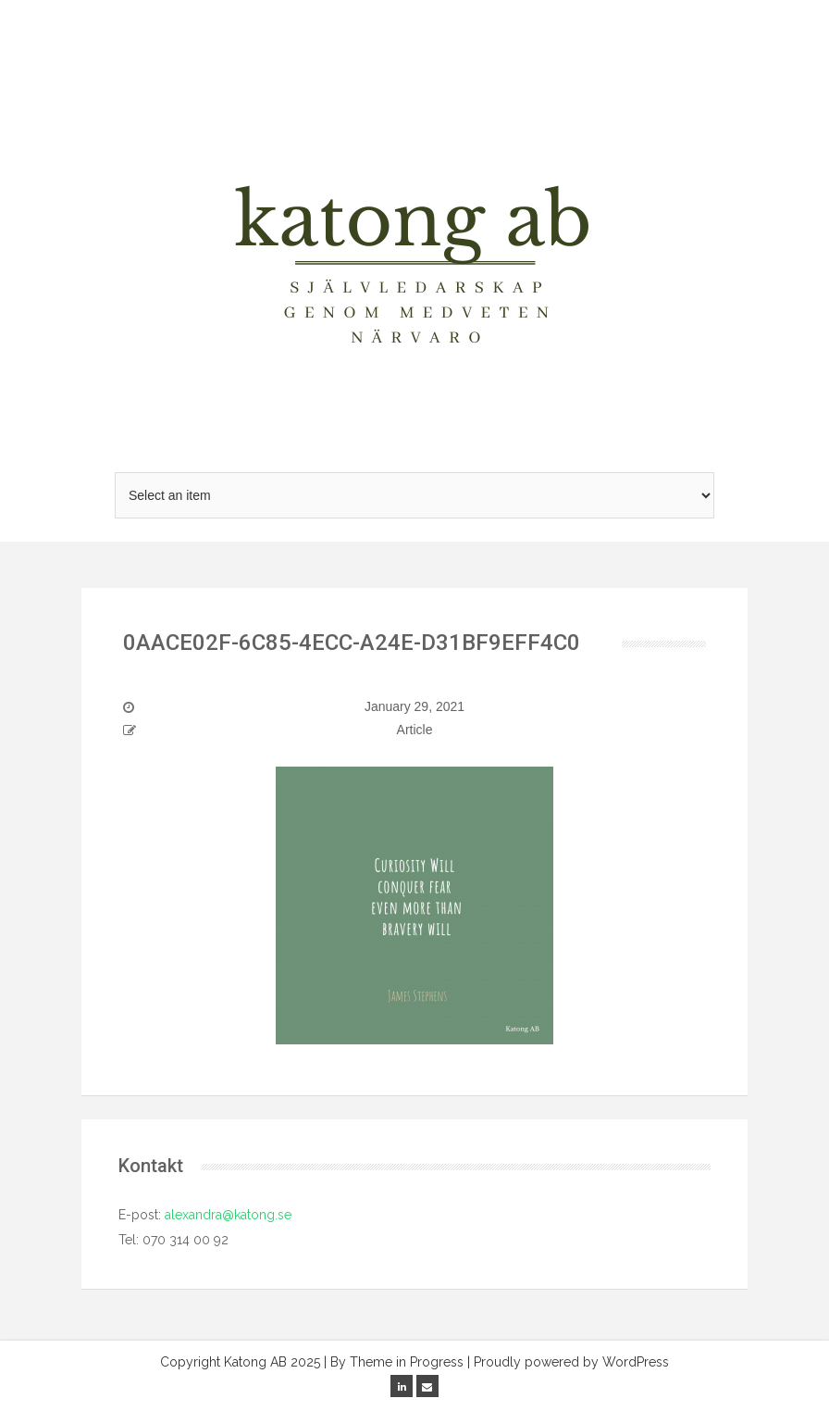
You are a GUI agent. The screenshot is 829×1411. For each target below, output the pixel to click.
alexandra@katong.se (226, 1214)
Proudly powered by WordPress (571, 1362)
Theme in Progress (407, 1362)
